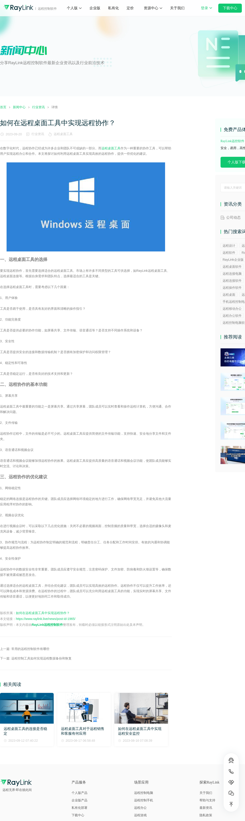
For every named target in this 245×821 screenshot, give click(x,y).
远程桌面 (229, 294)
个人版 (72, 8)
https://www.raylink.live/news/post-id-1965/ (45, 619)
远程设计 (229, 245)
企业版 (94, 8)
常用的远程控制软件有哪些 (30, 649)
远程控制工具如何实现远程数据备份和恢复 (41, 658)
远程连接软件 (232, 280)
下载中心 (230, 8)
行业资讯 (37, 134)
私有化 (113, 8)
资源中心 (151, 8)
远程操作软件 (232, 287)
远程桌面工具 (64, 134)
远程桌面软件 (232, 266)
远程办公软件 (232, 315)
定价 (130, 8)
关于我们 (177, 8)
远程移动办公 (232, 308)
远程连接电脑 (232, 273)
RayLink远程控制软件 (47, 624)
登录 (206, 11)
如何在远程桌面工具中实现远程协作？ (43, 613)
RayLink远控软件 (232, 141)
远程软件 (229, 252)
